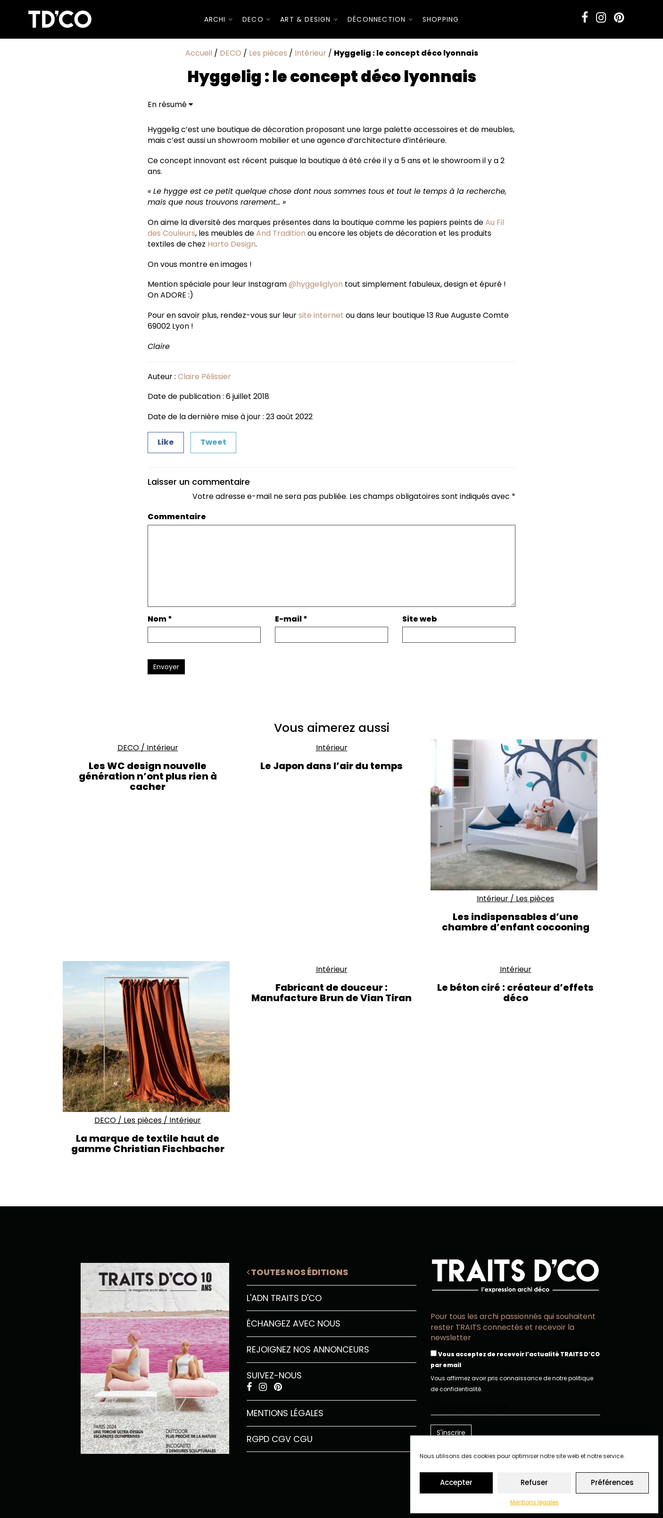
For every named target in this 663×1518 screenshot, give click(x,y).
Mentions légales (534, 1502)
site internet (321, 315)
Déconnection (380, 19)
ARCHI (218, 19)
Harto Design (231, 244)
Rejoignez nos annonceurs (308, 1349)
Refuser (534, 1482)
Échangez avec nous (293, 1323)
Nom (160, 619)
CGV (281, 1439)
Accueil (198, 53)
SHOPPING (441, 19)
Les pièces (268, 53)
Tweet (213, 442)
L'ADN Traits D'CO (284, 1298)
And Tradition (281, 233)
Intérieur (310, 53)
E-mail (291, 619)
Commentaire (177, 517)
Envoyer (166, 667)
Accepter (456, 1482)
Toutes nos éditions (297, 1272)
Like (165, 442)
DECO (256, 19)
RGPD (258, 1439)
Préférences (612, 1482)
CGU (303, 1439)
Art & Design (309, 19)
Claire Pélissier (204, 376)
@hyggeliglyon (316, 284)
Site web (419, 619)
